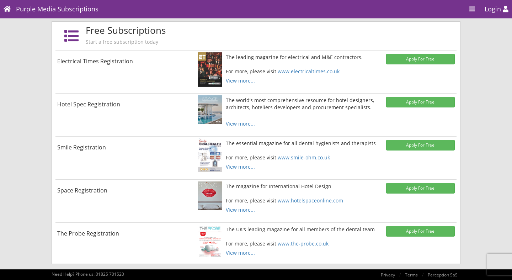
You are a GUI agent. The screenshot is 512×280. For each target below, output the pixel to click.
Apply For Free (420, 59)
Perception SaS (443, 275)
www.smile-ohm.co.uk (304, 157)
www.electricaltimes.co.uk (309, 71)
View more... (240, 80)
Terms (411, 275)
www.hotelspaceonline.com (310, 200)
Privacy (388, 275)
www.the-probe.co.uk (303, 243)
